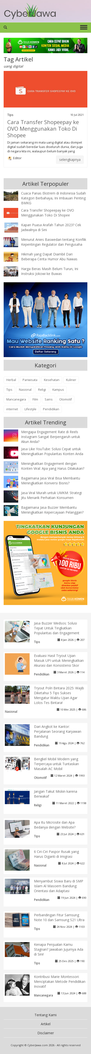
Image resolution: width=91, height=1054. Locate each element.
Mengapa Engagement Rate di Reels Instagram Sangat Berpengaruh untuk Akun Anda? (50, 436)
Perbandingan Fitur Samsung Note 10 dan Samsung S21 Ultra (59, 917)
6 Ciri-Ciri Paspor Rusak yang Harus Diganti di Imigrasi (56, 854)
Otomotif (65, 399)
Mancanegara (16, 399)
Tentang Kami (45, 1015)
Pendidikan (51, 409)
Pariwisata (30, 380)
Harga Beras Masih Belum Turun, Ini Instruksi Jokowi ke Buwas (49, 271)
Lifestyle (30, 409)
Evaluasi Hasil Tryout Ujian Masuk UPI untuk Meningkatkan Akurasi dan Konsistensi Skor (59, 660)
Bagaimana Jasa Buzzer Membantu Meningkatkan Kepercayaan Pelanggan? (52, 510)
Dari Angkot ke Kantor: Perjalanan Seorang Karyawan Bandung (57, 731)
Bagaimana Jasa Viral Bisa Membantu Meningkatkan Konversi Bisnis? (50, 480)
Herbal (11, 380)
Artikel (45, 1024)
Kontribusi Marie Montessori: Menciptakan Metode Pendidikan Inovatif (59, 981)
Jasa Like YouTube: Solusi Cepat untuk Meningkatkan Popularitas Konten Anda (52, 451)
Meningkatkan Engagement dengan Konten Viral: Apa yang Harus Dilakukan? (52, 466)
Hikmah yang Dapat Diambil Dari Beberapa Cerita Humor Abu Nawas (49, 256)
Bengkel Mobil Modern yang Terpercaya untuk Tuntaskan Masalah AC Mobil (56, 764)
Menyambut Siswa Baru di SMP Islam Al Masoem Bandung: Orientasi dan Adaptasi (58, 886)
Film (35, 399)
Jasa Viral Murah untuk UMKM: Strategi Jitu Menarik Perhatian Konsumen (51, 495)
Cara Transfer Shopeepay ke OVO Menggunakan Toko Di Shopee (43, 128)
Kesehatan (51, 380)
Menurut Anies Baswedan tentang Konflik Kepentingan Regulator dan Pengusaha (53, 242)
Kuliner (71, 380)
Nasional (25, 390)
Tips (10, 115)
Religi (42, 390)
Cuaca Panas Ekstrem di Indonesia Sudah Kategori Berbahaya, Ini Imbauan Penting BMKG (53, 198)
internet (12, 409)
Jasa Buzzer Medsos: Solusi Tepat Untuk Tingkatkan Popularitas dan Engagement (56, 628)
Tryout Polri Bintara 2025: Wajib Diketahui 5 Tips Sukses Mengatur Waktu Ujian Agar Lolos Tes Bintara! (59, 695)
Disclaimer (45, 1033)
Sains (49, 399)
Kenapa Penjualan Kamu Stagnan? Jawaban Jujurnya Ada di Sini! (58, 949)
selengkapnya (70, 159)
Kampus (58, 390)
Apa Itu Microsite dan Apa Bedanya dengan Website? (54, 825)
